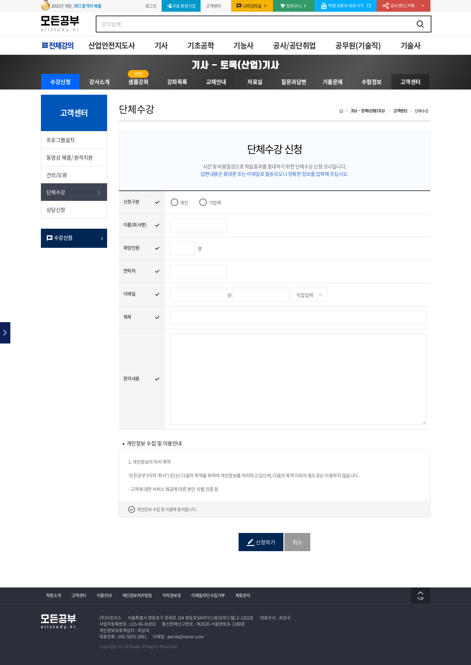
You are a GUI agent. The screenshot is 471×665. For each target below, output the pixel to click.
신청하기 (261, 542)
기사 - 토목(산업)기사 (235, 65)
